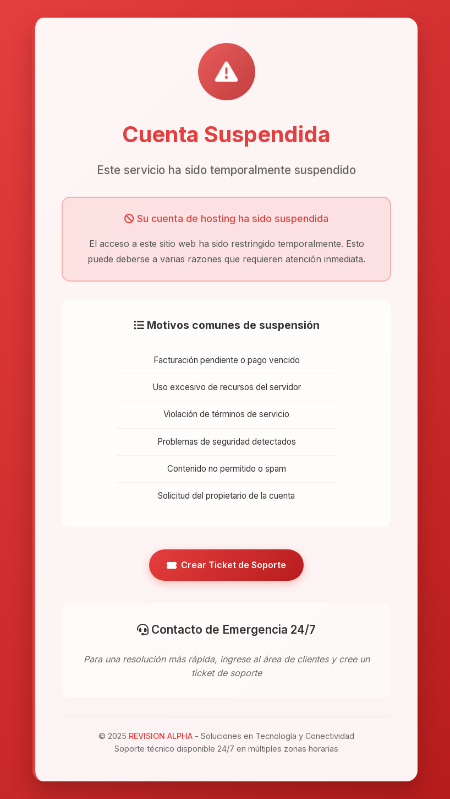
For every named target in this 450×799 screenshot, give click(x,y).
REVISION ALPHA (161, 736)
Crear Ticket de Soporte (226, 564)
